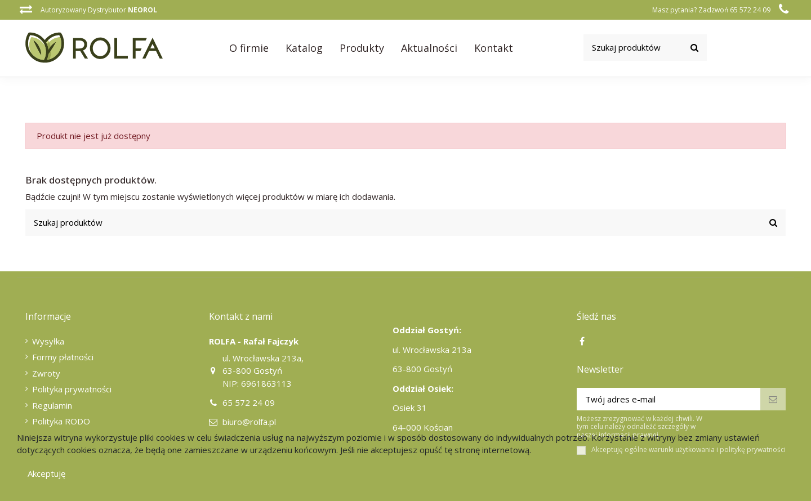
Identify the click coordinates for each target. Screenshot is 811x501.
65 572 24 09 (248, 402)
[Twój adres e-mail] (669, 399)
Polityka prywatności (72, 389)
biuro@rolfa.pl (249, 421)
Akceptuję (46, 473)
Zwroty (46, 373)
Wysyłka (48, 341)
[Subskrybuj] (773, 399)
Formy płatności (62, 357)
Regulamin (52, 405)
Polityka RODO (61, 421)
